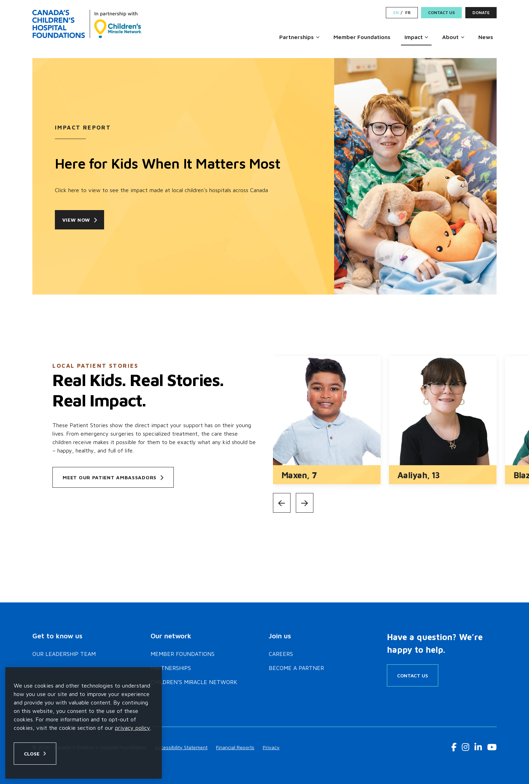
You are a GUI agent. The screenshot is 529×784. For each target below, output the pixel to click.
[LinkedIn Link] (478, 747)
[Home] (87, 24)
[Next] (304, 503)
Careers (281, 654)
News (485, 37)
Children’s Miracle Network (194, 682)
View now (82, 220)
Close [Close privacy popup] (31, 754)
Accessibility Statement (181, 747)
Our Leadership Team (64, 654)
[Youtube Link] (492, 747)
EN (396, 13)
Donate (481, 12)
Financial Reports (235, 747)
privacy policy (132, 728)
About (450, 37)
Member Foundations (361, 37)
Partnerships (296, 37)
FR (407, 13)
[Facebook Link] (454, 747)
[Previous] (282, 503)
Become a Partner (296, 668)
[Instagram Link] (465, 747)
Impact (413, 37)
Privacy (271, 747)
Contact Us (441, 12)
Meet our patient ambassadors (113, 477)
